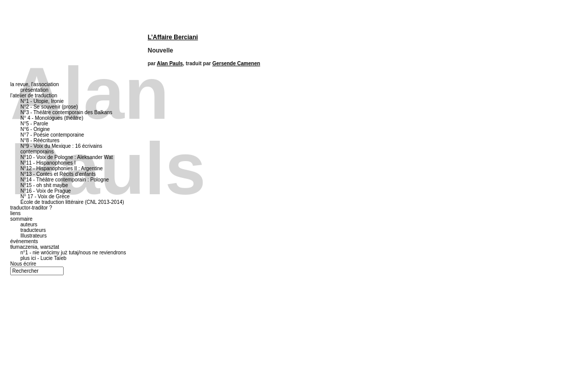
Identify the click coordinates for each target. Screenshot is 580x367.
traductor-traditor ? (31, 208)
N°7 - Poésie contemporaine (52, 135)
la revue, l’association (34, 84)
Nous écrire (23, 264)
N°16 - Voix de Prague (45, 191)
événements (24, 241)
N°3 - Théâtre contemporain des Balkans (66, 112)
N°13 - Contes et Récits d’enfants (58, 174)
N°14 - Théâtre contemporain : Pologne (64, 179)
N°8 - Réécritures (40, 140)
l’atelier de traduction (33, 95)
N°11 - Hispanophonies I (48, 163)
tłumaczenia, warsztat (34, 247)
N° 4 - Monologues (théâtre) (52, 118)
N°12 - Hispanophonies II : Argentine (61, 168)
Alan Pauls (170, 63)
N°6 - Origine (35, 129)
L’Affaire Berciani (173, 37)
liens (15, 213)
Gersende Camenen (236, 63)
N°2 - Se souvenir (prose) (49, 107)
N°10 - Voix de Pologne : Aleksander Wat (66, 157)
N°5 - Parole (34, 123)
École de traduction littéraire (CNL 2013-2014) (72, 202)
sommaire (21, 219)
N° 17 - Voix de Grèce (45, 196)
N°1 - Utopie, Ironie (42, 101)
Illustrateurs (33, 236)
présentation (34, 90)
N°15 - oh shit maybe (44, 185)
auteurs (28, 224)
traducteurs (33, 230)
